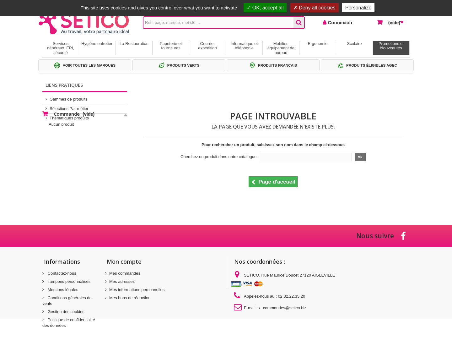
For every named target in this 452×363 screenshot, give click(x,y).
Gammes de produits (69, 96)
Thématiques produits (69, 115)
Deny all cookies (314, 7)
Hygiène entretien (97, 43)
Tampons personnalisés (68, 281)
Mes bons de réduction (130, 297)
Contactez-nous (61, 273)
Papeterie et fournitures (171, 45)
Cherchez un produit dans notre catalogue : (219, 156)
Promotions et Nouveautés (391, 45)
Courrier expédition (207, 45)
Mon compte (124, 261)
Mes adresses (122, 281)
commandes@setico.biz (284, 307)
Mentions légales (62, 289)
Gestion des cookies (65, 311)
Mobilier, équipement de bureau (280, 48)
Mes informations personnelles (136, 289)
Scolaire (354, 43)
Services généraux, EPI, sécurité (60, 48)
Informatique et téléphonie (244, 45)
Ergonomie (318, 43)
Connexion (339, 22)
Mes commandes (124, 273)
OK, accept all (265, 7)
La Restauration (134, 43)
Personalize (358, 7)
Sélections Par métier (69, 106)
